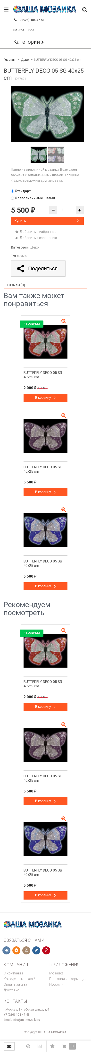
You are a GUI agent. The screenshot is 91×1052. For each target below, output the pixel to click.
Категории (26, 42)
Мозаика (56, 973)
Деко (25, 59)
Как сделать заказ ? (19, 979)
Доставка (11, 990)
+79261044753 (23, 25)
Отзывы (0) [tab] (16, 285)
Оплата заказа (15, 984)
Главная (10, 59)
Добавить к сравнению (36, 238)
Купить (47, 221)
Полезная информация (67, 979)
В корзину (45, 398)
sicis (23, 255)
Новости (56, 984)
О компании (13, 973)
